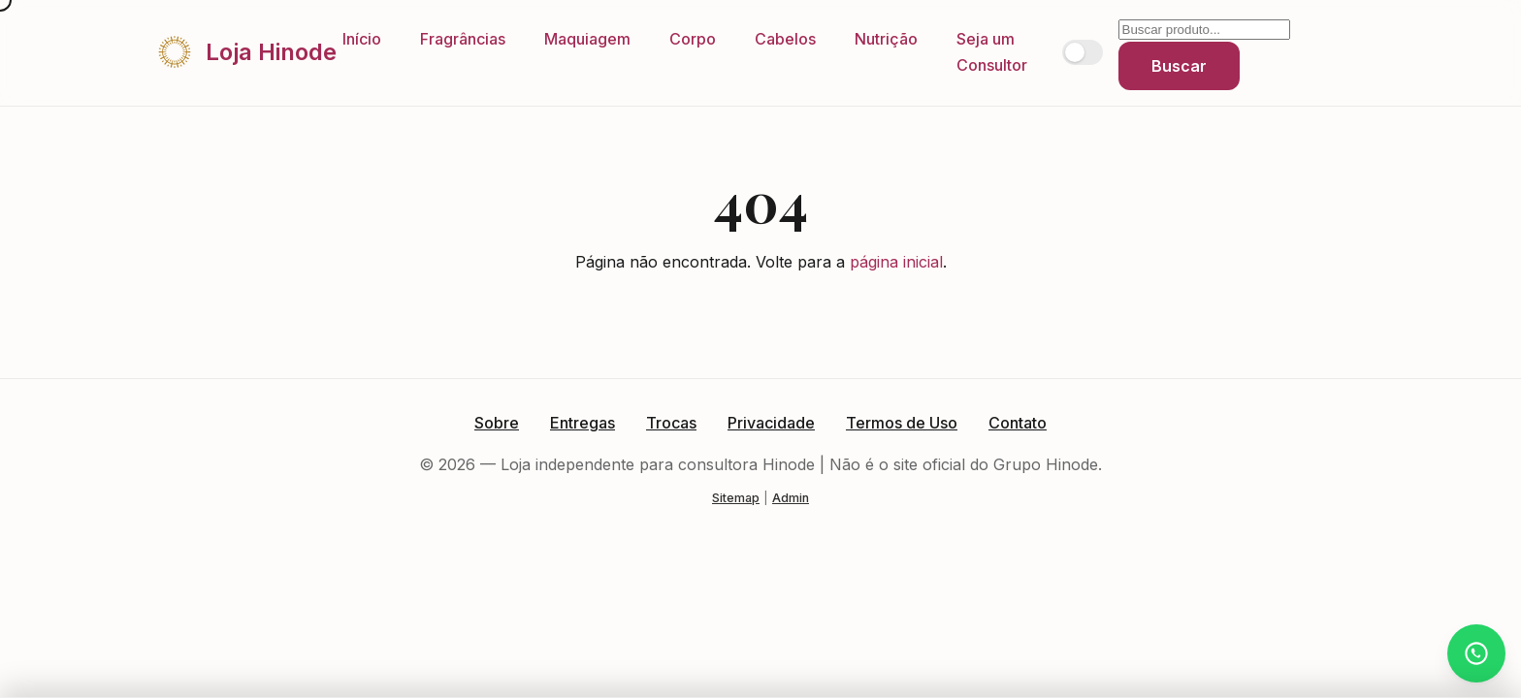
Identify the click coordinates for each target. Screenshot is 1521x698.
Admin (790, 498)
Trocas (671, 422)
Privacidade (771, 422)
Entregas (582, 422)
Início (361, 38)
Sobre (496, 422)
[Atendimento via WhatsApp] (1476, 653)
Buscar (1179, 66)
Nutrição (886, 38)
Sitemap (736, 498)
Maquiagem (587, 38)
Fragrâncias (462, 38)
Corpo (692, 38)
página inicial (896, 261)
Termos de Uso (901, 422)
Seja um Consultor (991, 52)
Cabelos (785, 38)
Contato (1017, 422)
